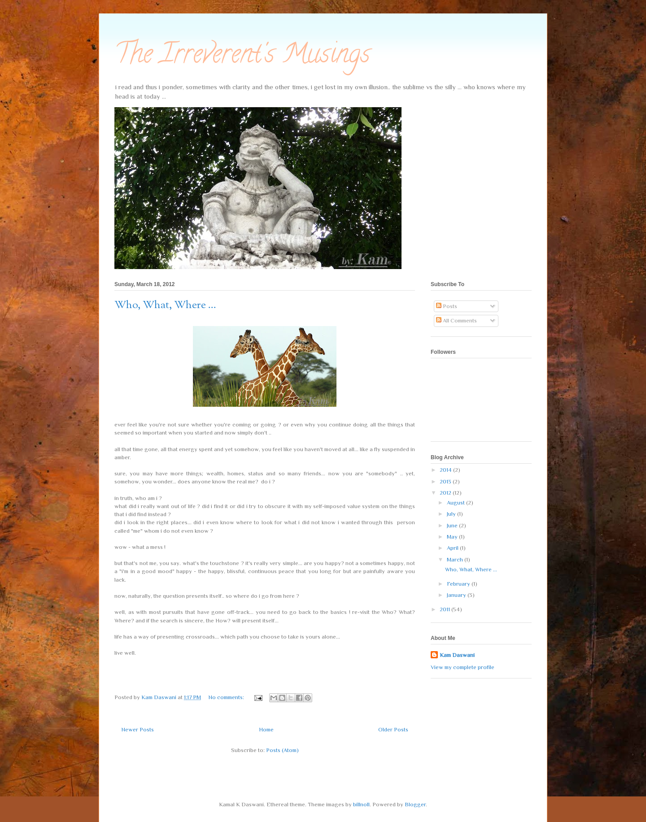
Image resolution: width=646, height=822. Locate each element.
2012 (446, 492)
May (453, 536)
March (455, 559)
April (453, 547)
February (459, 583)
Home (266, 729)
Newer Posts (137, 729)
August (456, 502)
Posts (446, 306)
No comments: (226, 697)
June (453, 525)
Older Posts (393, 729)
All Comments (456, 320)
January (457, 594)
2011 (445, 609)
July (452, 513)
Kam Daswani (457, 655)
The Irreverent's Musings (242, 56)
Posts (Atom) (282, 750)
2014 (446, 469)
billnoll (361, 804)
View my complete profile (462, 667)
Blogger (415, 804)
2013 (446, 481)
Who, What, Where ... (165, 305)
